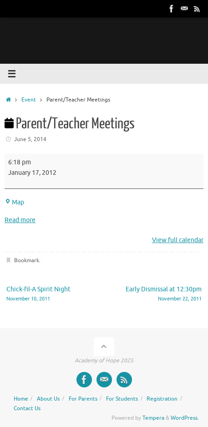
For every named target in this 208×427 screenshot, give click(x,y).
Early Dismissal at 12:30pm (157, 294)
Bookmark (26, 260)
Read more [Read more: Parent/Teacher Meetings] (20, 220)
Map (14, 202)
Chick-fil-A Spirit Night (51, 294)
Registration (162, 398)
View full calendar (177, 240)
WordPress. (185, 418)
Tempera (153, 418)
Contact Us (27, 408)
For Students (122, 398)
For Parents (83, 398)
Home (21, 398)
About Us (48, 398)
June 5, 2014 (30, 139)
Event (28, 99)
